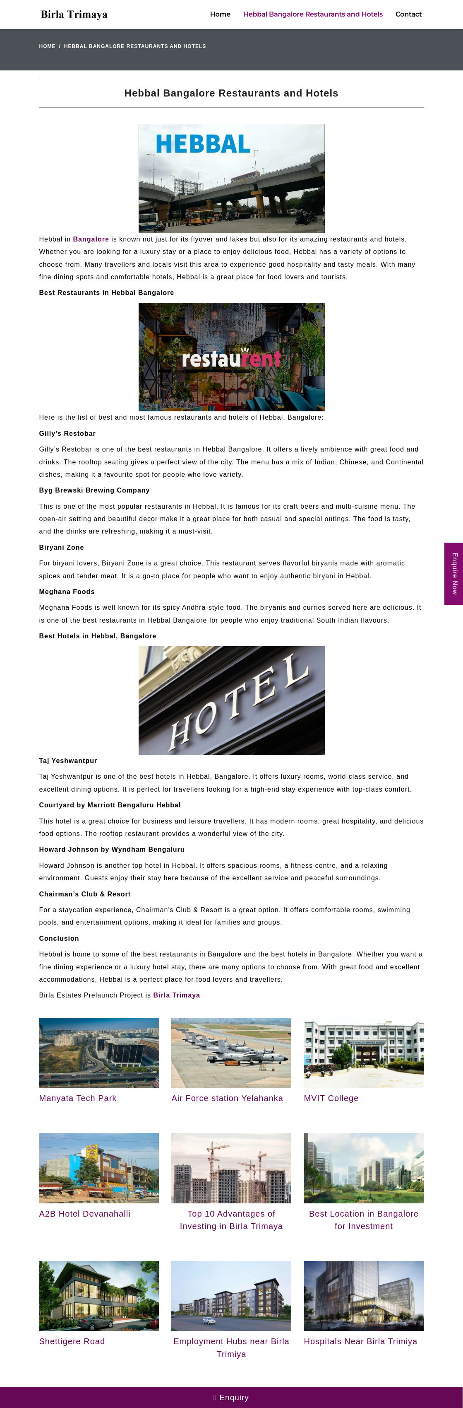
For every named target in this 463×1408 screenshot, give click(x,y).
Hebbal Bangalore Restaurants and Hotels (313, 14)
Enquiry (231, 1397)
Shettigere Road (72, 1341)
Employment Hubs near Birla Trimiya (231, 1347)
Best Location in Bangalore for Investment (364, 1220)
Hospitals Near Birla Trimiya (360, 1341)
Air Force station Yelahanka (227, 1098)
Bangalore (91, 239)
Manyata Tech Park (78, 1098)
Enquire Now (454, 573)
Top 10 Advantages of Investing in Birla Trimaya (231, 1220)
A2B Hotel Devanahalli (85, 1213)
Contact (409, 14)
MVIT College (331, 1098)
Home (220, 14)
